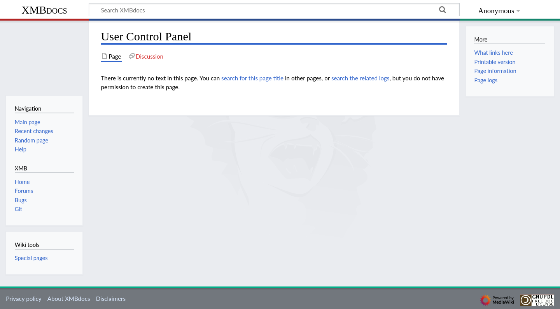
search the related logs (360, 78)
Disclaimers (111, 298)
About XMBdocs (68, 298)
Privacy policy (23, 298)
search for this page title (252, 78)
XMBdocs (44, 10)
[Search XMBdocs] (274, 9)
